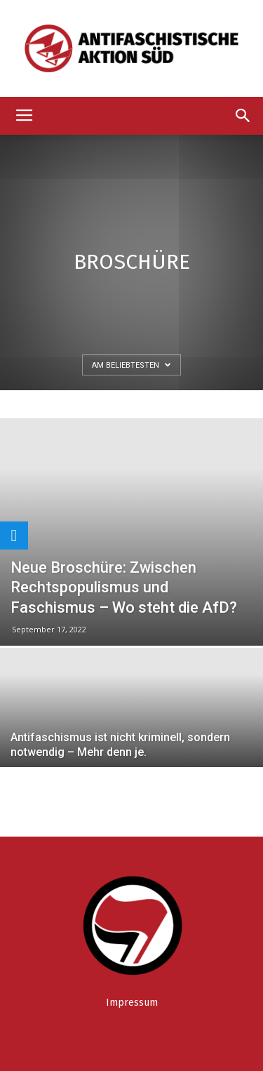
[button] (243, 116)
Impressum (132, 1003)
